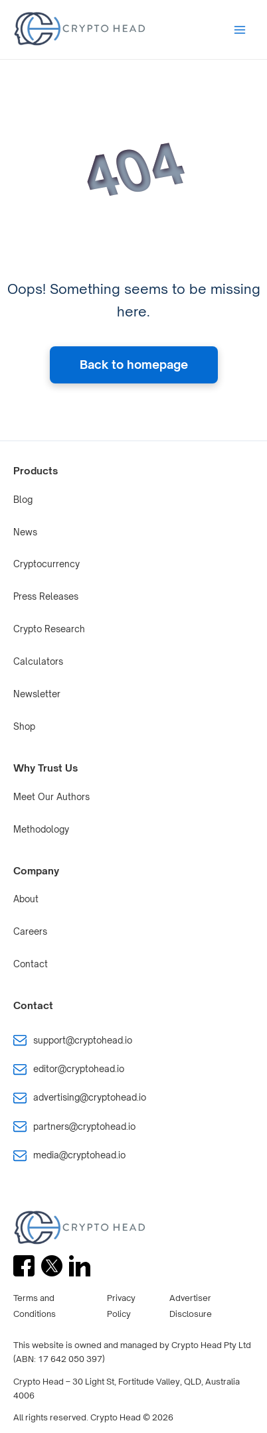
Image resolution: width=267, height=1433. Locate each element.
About (26, 899)
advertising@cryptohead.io (89, 1097)
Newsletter (36, 694)
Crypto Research (49, 629)
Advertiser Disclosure (190, 1306)
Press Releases (45, 596)
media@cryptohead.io (79, 1155)
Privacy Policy (121, 1306)
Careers (30, 931)
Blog (23, 499)
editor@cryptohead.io (78, 1068)
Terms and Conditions (34, 1306)
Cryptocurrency (46, 564)
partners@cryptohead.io (84, 1126)
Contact (30, 964)
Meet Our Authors (51, 796)
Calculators (38, 661)
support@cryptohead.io (82, 1040)
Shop (24, 726)
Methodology (41, 829)
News (25, 532)
